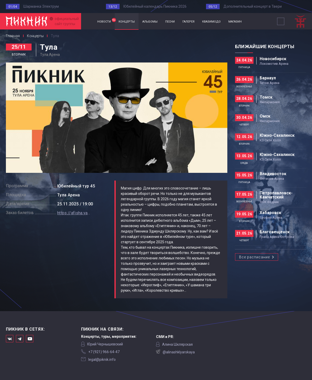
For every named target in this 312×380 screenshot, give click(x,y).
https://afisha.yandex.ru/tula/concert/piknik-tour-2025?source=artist (74, 212)
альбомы (150, 21)
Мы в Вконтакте (9, 338)
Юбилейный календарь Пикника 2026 (155, 6)
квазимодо (211, 21)
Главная (87, 21)
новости (106, 21)
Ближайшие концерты (264, 46)
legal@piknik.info (102, 359)
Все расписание (254, 257)
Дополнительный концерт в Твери (252, 6)
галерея (188, 21)
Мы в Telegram (19, 338)
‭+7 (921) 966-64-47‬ (104, 352)
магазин (235, 21)
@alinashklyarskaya (179, 352)
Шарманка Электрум (41, 6)
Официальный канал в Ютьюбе (29, 338)
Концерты (35, 36)
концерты (127, 21)
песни (170, 21)
